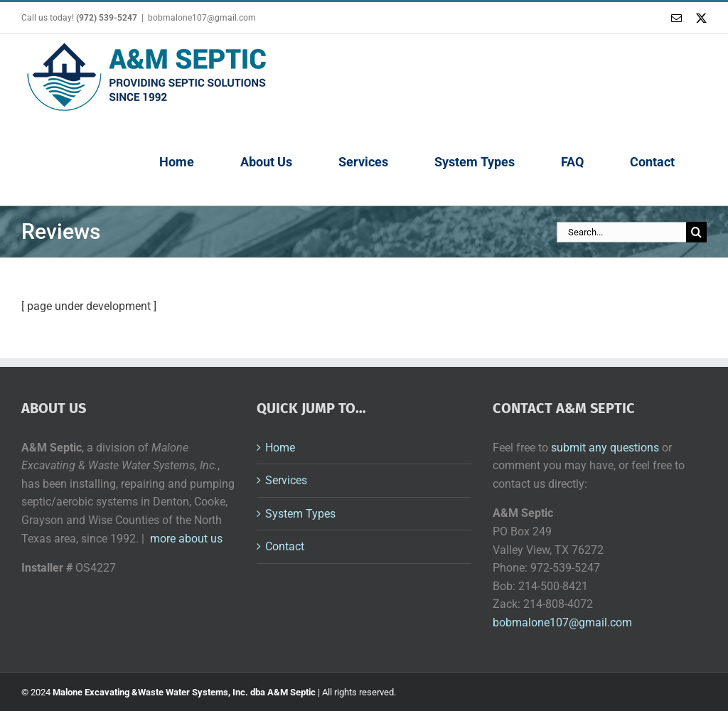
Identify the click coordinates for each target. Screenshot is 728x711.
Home (280, 447)
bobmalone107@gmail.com (202, 18)
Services (286, 480)
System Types (300, 513)
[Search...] (621, 232)
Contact (284, 546)
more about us (186, 538)
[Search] (696, 232)
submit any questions (605, 447)
